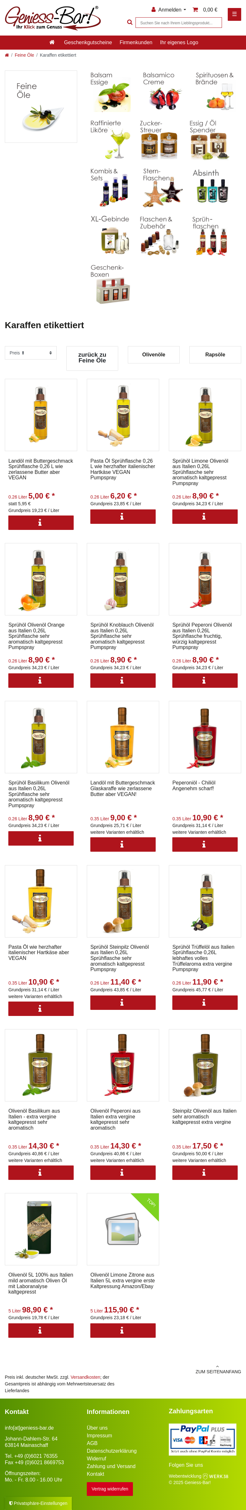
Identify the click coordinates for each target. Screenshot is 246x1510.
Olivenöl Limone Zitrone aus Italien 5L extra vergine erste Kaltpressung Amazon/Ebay (122, 1280)
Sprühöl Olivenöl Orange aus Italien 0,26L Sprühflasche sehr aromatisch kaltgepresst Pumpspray (36, 636)
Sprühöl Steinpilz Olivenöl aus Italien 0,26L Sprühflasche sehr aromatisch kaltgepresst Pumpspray (119, 958)
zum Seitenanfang (184, 1369)
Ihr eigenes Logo (179, 42)
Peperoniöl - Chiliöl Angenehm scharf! (193, 785)
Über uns (97, 1428)
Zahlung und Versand (111, 1466)
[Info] (41, 523)
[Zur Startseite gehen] (7, 55)
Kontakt (95, 1474)
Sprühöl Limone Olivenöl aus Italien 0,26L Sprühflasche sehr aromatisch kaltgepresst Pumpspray (200, 472)
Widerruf (96, 1458)
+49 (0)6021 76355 (36, 1456)
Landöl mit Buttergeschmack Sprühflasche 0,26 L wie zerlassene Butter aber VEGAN (40, 469)
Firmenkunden (135, 42)
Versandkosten (85, 1377)
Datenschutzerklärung (112, 1451)
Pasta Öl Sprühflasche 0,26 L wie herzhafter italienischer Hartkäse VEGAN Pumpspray (122, 469)
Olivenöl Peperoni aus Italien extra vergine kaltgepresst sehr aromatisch (115, 1119)
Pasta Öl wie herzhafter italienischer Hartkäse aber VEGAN (38, 952)
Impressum (99, 1435)
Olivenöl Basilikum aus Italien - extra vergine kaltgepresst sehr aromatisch (34, 1119)
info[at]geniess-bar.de (29, 1428)
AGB (92, 1443)
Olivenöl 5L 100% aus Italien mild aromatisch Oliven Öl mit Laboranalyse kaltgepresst (40, 1283)
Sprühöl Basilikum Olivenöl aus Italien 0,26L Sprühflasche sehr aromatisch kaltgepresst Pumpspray (38, 794)
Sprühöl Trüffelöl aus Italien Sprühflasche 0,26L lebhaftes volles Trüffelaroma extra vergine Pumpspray (203, 958)
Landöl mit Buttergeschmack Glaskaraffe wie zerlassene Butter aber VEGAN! (122, 788)
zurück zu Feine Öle (92, 357)
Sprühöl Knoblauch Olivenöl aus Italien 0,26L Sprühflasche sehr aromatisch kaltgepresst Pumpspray (121, 636)
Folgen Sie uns (186, 1465)
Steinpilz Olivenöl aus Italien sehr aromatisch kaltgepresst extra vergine (204, 1116)
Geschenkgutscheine (88, 42)
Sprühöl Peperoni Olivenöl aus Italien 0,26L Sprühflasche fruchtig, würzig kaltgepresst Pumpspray (202, 636)
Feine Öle (24, 55)
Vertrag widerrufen (110, 1488)
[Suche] (129, 22)
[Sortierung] (30, 352)
